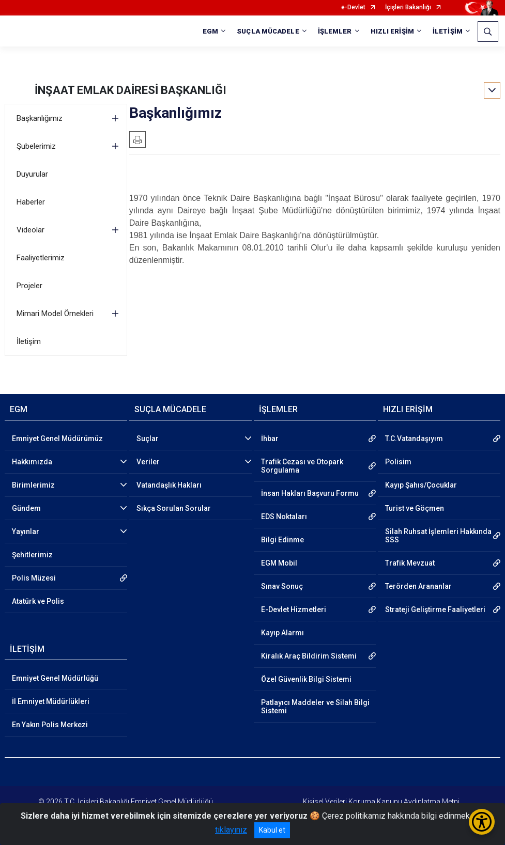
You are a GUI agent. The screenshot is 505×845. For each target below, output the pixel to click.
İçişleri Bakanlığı (408, 7)
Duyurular (32, 174)
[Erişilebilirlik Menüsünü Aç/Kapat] (482, 822)
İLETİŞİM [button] (448, 31)
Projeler (29, 285)
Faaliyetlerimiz (41, 257)
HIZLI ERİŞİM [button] (392, 31)
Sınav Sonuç (282, 586)
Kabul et (272, 830)
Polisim (398, 462)
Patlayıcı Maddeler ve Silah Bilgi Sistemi (315, 706)
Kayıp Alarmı (282, 633)
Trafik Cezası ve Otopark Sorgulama (302, 466)
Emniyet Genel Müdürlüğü (55, 678)
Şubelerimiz (36, 146)
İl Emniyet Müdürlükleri (50, 701)
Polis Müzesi (34, 578)
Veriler (148, 462)
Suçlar (147, 438)
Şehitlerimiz (32, 555)
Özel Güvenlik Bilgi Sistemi (306, 679)
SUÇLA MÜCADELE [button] (268, 31)
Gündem (26, 508)
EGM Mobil (279, 563)
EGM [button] (210, 31)
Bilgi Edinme (282, 540)
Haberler (31, 202)
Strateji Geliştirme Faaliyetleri (435, 609)
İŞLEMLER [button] (335, 31)
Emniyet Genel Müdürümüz (57, 438)
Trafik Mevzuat (410, 563)
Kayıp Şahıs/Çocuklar (421, 485)
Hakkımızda (32, 462)
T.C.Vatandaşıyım (414, 438)
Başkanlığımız (40, 118)
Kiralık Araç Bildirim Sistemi (309, 656)
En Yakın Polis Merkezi (50, 725)
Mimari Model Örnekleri (55, 313)
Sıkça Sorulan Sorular (173, 508)
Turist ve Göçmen (414, 508)
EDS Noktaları (284, 516)
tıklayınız (231, 830)
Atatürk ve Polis (38, 601)
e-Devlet (353, 7)
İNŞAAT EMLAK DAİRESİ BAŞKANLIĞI (130, 90)
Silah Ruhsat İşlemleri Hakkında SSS (438, 535)
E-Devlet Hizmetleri (293, 609)
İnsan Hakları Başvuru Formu (310, 493)
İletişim (29, 341)
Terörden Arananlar (418, 586)
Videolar (30, 229)
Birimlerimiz (33, 485)
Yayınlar (25, 531)
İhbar (270, 438)
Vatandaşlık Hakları (169, 485)
